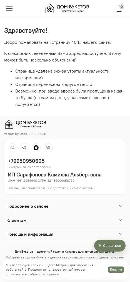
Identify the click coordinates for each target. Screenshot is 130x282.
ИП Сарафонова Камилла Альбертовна (55, 174)
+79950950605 (26, 161)
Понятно (116, 269)
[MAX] (36, 147)
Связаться (112, 245)
